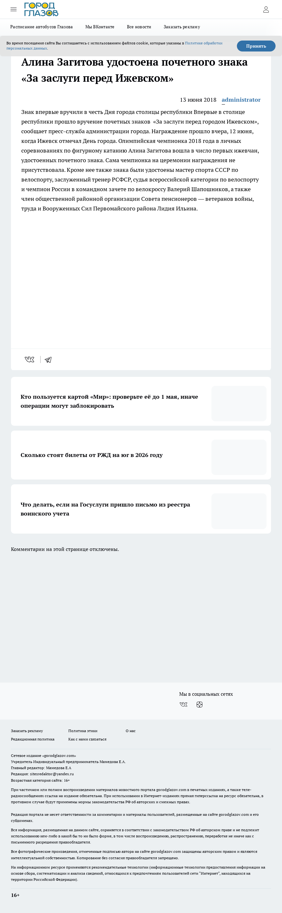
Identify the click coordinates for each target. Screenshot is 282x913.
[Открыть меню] (13, 9)
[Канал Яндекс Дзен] (199, 704)
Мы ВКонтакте (100, 27)
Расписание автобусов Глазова (41, 27)
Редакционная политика (32, 739)
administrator (241, 99)
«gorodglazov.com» (59, 755)
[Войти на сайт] (265, 9)
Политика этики (82, 730)
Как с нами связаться (87, 739)
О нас (131, 730)
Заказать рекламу (182, 27)
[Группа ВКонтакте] (183, 704)
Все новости (139, 27)
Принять (256, 46)
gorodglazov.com (171, 789)
